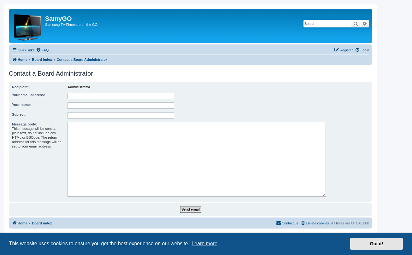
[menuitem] (42, 50)
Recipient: (20, 87)
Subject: (19, 114)
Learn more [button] (204, 243)
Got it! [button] (376, 243)
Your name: (21, 105)
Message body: (24, 124)
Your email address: (28, 95)
